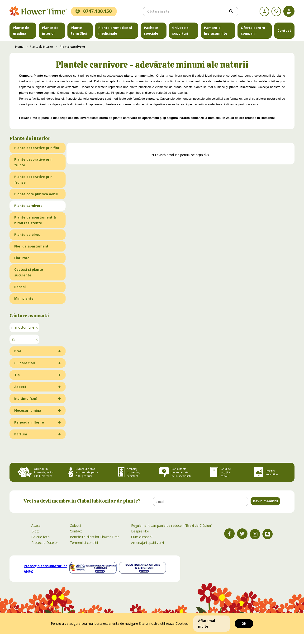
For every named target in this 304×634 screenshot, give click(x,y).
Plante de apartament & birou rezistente (35, 220)
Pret (18, 351)
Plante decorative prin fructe (33, 162)
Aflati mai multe (206, 623)
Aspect (20, 386)
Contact (284, 30)
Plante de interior (50, 30)
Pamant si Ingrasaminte (215, 30)
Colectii (75, 525)
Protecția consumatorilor (45, 569)
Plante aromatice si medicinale (115, 30)
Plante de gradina (21, 30)
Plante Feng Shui (79, 30)
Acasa (36, 525)
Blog (34, 531)
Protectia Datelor (44, 542)
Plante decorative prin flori (37, 147)
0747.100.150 (94, 11)
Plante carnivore (72, 47)
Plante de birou (27, 234)
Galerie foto (40, 537)
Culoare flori (24, 363)
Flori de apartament (31, 246)
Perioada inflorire (29, 422)
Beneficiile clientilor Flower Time (94, 537)
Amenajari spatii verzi (147, 542)
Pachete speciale (151, 30)
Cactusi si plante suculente (28, 272)
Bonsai (20, 286)
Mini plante (23, 298)
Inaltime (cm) (25, 398)
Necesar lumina (27, 410)
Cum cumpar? (141, 537)
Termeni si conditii (84, 542)
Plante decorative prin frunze (33, 179)
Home (19, 47)
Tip (17, 375)
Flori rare (21, 258)
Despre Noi (140, 531)
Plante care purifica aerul (36, 194)
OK (244, 623)
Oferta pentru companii (253, 30)
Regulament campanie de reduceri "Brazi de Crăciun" (171, 525)
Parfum (20, 434)
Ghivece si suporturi (181, 30)
